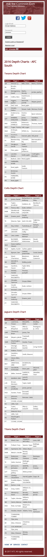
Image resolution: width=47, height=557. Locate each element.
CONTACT (24, 545)
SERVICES (16, 545)
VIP (11, 545)
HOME (7, 545)
